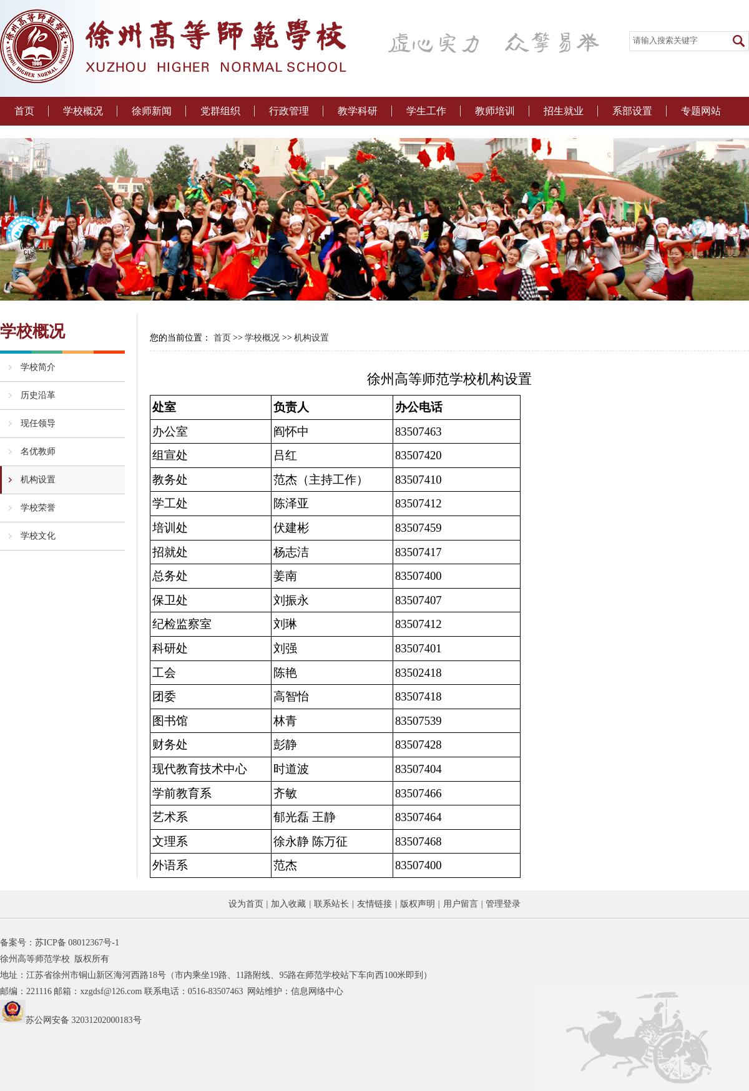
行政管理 (289, 111)
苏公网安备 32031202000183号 (84, 1020)
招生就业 (564, 111)
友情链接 (374, 904)
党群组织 (220, 111)
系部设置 (632, 111)
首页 (24, 111)
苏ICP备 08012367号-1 (77, 942)
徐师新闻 (152, 111)
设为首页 (245, 904)
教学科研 (358, 111)
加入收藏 (288, 904)
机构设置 (311, 337)
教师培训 (495, 111)
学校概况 (83, 111)
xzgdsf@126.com (111, 991)
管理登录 (503, 904)
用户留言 (460, 904)
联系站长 (331, 904)
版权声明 (417, 904)
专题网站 (701, 111)
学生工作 (426, 111)
